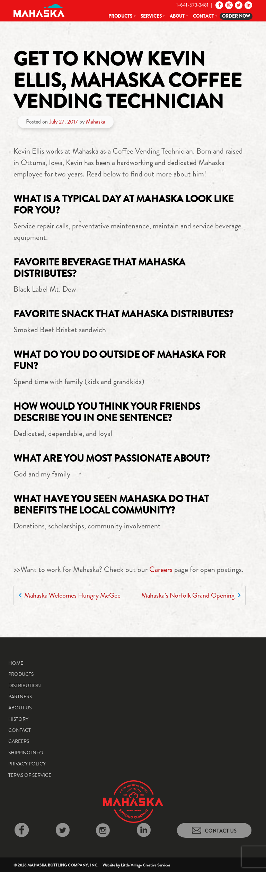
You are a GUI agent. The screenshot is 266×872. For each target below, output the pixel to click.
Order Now (236, 16)
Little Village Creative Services (145, 865)
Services (151, 16)
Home (15, 663)
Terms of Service (29, 775)
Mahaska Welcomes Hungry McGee (70, 595)
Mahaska (95, 122)
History (18, 719)
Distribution (24, 685)
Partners (20, 696)
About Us (20, 707)
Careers (160, 569)
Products (120, 16)
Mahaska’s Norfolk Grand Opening (190, 595)
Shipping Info (25, 752)
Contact (203, 16)
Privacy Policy (27, 763)
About (177, 16)
